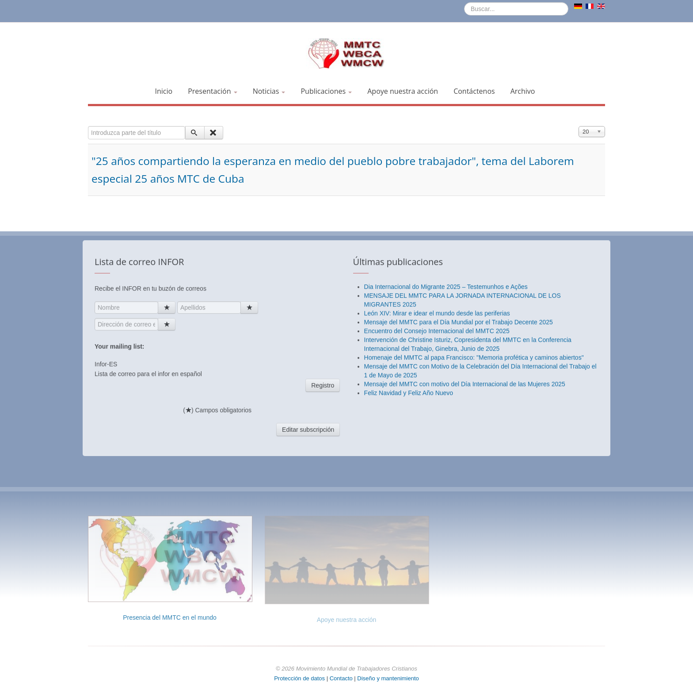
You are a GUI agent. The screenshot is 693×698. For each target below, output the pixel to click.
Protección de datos (299, 678)
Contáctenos (474, 91)
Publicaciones (326, 91)
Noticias (269, 91)
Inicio (164, 91)
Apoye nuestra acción (402, 91)
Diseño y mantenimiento (388, 678)
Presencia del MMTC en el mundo (170, 617)
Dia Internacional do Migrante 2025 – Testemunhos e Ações (446, 463)
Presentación (212, 91)
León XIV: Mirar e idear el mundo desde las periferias (437, 490)
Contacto (342, 678)
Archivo (522, 91)
